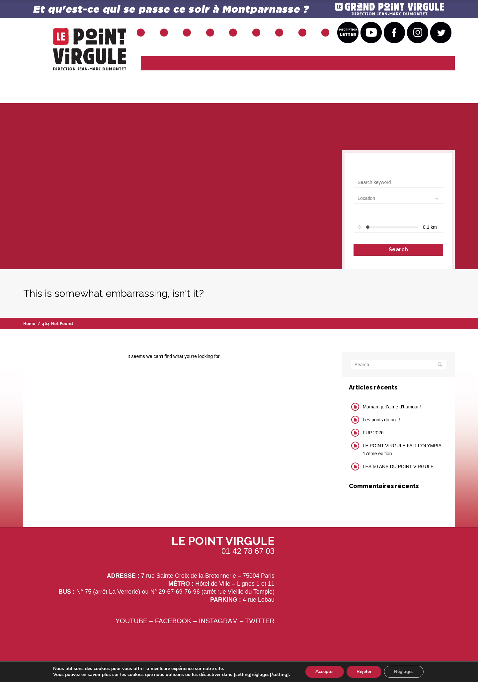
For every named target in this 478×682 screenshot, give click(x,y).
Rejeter (364, 671)
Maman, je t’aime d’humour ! (392, 406)
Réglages (404, 671)
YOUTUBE (132, 621)
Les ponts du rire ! (381, 419)
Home (29, 323)
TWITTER (260, 621)
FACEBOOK (173, 621)
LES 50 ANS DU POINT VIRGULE (398, 466)
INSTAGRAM (218, 621)
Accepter (324, 671)
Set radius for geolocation (380, 215)
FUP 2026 (373, 432)
